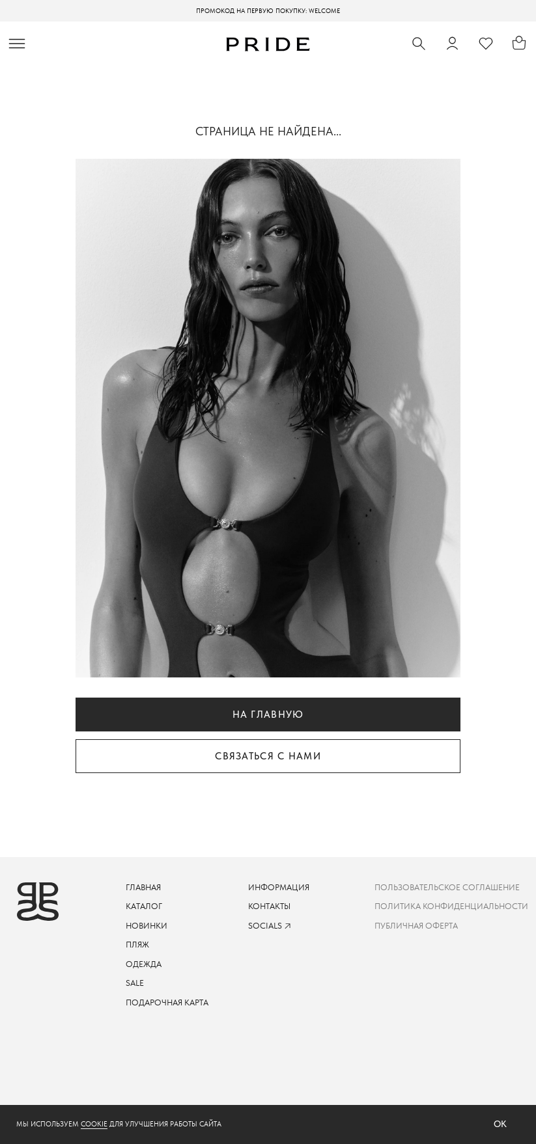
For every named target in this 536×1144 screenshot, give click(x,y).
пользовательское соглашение (447, 887)
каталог (144, 906)
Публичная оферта (416, 926)
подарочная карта (167, 1002)
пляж (137, 944)
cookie (94, 1124)
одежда (144, 964)
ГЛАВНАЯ (143, 887)
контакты (269, 906)
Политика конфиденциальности (451, 906)
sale (135, 983)
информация (278, 887)
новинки (146, 926)
